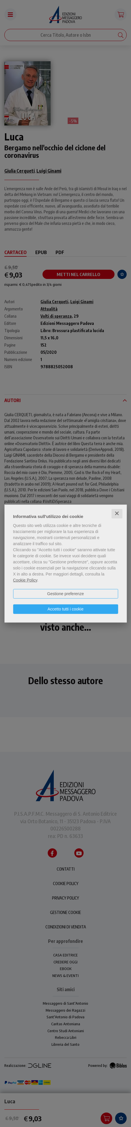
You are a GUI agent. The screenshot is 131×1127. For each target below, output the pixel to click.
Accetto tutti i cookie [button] (65, 609)
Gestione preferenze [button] (65, 593)
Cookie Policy (25, 580)
